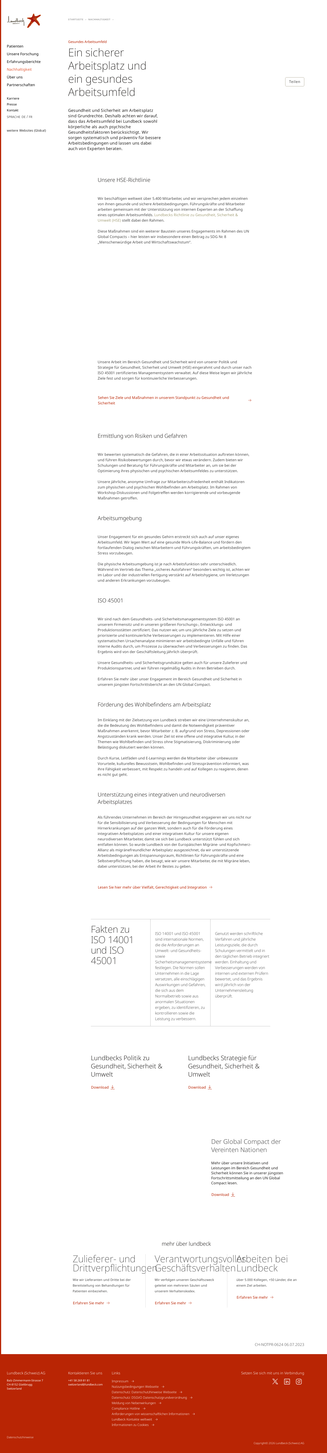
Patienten (15, 46)
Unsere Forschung (23, 53)
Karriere (13, 98)
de (24, 116)
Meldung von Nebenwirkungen (134, 1402)
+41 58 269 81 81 (79, 1380)
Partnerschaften (21, 84)
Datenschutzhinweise (20, 1437)
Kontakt (13, 110)
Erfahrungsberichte (24, 61)
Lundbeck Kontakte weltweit (132, 1419)
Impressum (120, 1381)
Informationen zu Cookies (130, 1424)
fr (30, 116)
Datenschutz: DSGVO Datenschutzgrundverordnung (149, 1397)
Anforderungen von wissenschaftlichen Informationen (150, 1413)
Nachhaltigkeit (19, 69)
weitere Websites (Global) (26, 130)
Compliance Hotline (126, 1408)
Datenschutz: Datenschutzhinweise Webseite (144, 1391)
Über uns (15, 77)
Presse (12, 104)
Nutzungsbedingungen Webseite (135, 1386)
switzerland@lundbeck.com (85, 1384)
